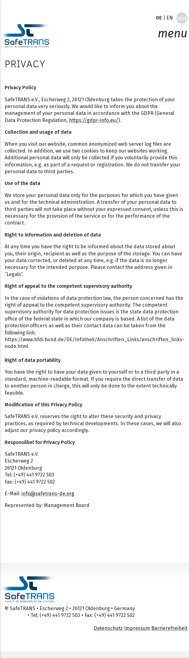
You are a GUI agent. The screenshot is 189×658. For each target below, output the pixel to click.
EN (169, 18)
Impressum (137, 628)
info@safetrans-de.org (47, 494)
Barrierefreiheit (169, 628)
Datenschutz (108, 628)
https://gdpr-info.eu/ (93, 120)
